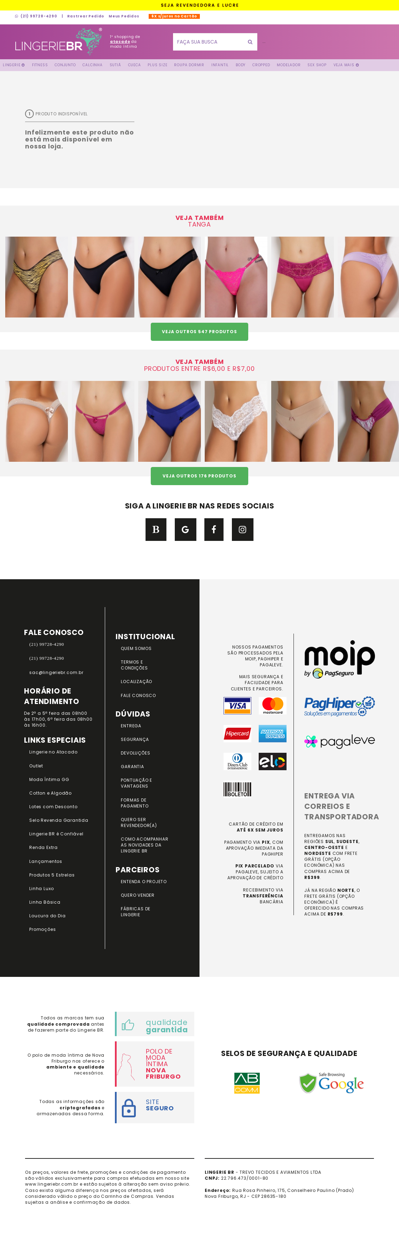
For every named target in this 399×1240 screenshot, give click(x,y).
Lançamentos (45, 861)
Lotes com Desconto (53, 807)
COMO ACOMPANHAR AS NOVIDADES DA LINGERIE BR (144, 845)
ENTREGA (131, 726)
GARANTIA (132, 767)
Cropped (261, 65)
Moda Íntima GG (49, 779)
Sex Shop (316, 65)
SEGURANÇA (135, 739)
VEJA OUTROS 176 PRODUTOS (199, 476)
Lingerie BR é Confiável (56, 834)
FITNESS (40, 65)
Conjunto (65, 65)
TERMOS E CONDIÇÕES (134, 665)
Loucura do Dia (47, 916)
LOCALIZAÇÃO (136, 681)
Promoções (42, 929)
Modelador (288, 65)
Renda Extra (43, 847)
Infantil (220, 65)
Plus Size (157, 65)
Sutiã (115, 65)
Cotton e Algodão (50, 793)
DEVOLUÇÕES (135, 753)
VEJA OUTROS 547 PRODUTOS (199, 332)
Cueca (134, 65)
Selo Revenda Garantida (58, 820)
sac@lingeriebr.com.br (56, 672)
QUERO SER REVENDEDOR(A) (139, 822)
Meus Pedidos (124, 16)
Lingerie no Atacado (53, 752)
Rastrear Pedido (85, 16)
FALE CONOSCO (138, 695)
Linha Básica (45, 902)
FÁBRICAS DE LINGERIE (135, 912)
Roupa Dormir (189, 65)
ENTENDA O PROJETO (144, 882)
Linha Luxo (41, 888)
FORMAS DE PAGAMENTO (134, 803)
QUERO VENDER (138, 895)
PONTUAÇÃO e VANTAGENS (136, 783)
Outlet (36, 766)
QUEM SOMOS (136, 648)
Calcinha (92, 65)
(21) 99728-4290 (36, 16)
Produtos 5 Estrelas (52, 875)
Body (240, 65)
